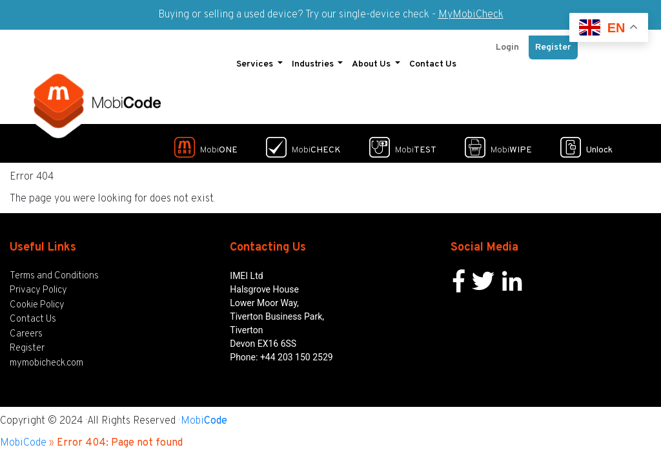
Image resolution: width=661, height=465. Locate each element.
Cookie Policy (37, 299)
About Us (372, 58)
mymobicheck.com (46, 357)
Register (553, 41)
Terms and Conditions (54, 270)
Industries (314, 58)
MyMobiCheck (470, 14)
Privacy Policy (38, 285)
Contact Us (432, 58)
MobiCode (23, 437)
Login (507, 41)
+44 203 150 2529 (296, 351)
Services (255, 58)
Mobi (204, 415)
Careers (26, 328)
